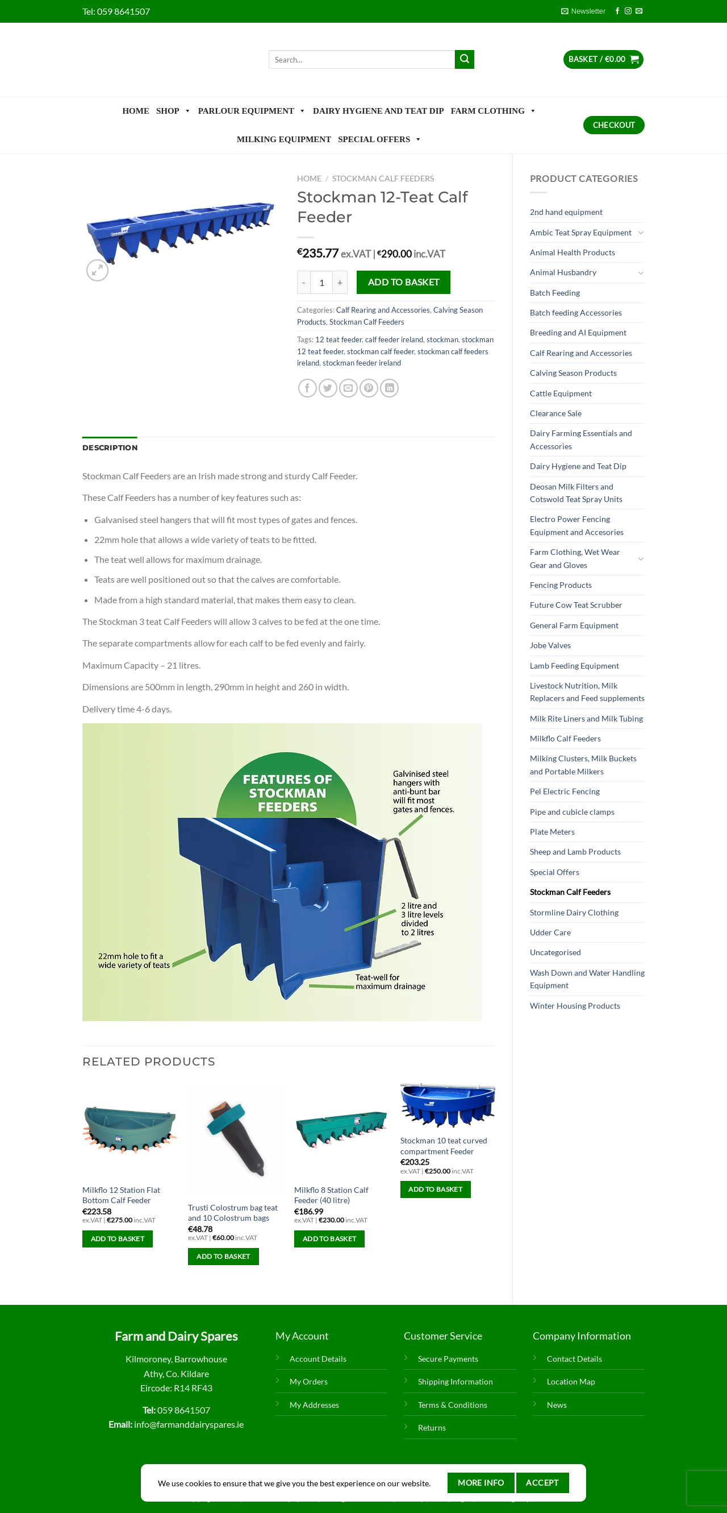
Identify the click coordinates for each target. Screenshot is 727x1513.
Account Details (318, 1358)
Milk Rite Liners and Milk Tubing (586, 718)
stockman (442, 339)
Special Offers (380, 139)
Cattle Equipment (561, 393)
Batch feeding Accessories (576, 312)
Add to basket (404, 282)
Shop (173, 111)
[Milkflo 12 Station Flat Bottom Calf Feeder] (129, 1130)
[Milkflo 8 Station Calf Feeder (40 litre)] (341, 1130)
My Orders (309, 1381)
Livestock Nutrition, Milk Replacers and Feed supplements (587, 692)
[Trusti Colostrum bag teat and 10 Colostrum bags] (235, 1139)
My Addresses (314, 1405)
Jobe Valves (550, 645)
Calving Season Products (573, 373)
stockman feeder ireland (362, 362)
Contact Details (574, 1358)
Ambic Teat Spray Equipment (581, 232)
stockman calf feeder (380, 351)
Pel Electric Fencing (565, 791)
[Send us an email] (639, 11)
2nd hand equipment (566, 212)
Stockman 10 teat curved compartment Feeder (443, 1145)
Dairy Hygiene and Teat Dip (378, 110)
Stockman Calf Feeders (570, 892)
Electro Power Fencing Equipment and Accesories (577, 525)
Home (135, 110)
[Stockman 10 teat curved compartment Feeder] (447, 1105)
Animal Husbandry (563, 272)
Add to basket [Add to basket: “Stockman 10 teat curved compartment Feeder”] (435, 1189)
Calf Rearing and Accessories (581, 353)
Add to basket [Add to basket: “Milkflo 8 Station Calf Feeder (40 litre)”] (330, 1238)
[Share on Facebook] (307, 388)
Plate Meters (552, 831)
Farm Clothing (494, 111)
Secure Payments (448, 1358)
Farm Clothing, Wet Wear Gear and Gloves (575, 558)
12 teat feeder (338, 339)
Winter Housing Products (575, 1005)
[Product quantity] (321, 282)
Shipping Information (455, 1381)
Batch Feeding (555, 292)
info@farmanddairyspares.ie (189, 1424)
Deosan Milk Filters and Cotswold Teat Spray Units (576, 493)
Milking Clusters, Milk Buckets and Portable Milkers (583, 764)
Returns (432, 1427)
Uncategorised (555, 952)
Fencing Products (561, 585)
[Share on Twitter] (328, 388)
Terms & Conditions (452, 1405)
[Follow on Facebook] (617, 11)
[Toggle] (641, 232)
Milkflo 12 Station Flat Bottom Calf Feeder (121, 1195)
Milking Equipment (284, 139)
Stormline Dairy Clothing (574, 912)
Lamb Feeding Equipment (574, 665)
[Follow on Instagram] (628, 11)
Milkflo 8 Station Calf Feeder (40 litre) (331, 1195)
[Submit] (464, 59)
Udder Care (550, 932)
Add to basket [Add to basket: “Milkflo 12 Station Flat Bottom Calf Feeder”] (118, 1238)
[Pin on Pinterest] (369, 388)
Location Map (571, 1381)
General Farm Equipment (574, 625)
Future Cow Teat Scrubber (576, 605)
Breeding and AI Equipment (578, 332)
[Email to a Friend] (348, 388)
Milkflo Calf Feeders (565, 738)
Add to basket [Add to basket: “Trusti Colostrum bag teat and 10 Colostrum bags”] (223, 1256)
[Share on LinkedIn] (389, 388)
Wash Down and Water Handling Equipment (587, 979)
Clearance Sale (556, 413)
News (557, 1405)
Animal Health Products (572, 252)
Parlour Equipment (252, 111)
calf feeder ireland (394, 339)
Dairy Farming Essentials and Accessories (581, 439)
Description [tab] (109, 447)
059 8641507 (123, 11)
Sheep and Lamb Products (575, 851)
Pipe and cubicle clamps (572, 811)
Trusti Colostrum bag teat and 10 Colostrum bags (233, 1213)
